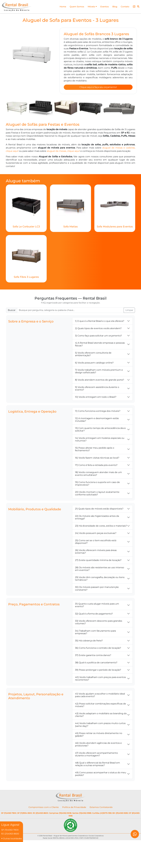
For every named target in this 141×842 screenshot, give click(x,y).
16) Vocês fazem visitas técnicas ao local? (97, 458)
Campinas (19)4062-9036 (60, 814)
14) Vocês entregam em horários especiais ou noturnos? (99, 440)
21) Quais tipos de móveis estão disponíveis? (99, 509)
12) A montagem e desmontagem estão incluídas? (97, 420)
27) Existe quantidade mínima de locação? (98, 561)
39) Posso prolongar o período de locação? (98, 670)
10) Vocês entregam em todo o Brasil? (95, 397)
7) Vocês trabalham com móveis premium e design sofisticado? (99, 371)
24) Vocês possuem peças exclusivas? (95, 534)
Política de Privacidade (74, 808)
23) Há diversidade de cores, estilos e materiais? (101, 526)
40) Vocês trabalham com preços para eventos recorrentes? (100, 679)
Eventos (103, 6)
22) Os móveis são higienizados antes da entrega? (97, 518)
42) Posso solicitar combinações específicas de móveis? (100, 705)
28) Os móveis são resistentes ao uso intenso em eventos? (99, 569)
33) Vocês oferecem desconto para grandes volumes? (98, 622)
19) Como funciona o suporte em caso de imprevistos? (97, 484)
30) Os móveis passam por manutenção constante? (97, 589)
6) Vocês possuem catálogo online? (94, 363)
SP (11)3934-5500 (24, 814)
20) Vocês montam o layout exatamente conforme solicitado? (97, 494)
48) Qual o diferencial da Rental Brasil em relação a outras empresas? (97, 764)
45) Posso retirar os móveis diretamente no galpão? (98, 735)
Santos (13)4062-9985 (81, 814)
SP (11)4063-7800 (8, 814)
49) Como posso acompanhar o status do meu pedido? (100, 774)
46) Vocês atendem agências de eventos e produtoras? (98, 745)
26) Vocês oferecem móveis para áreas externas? (96, 552)
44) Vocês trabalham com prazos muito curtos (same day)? (100, 725)
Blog (113, 6)
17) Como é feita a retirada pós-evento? (96, 465)
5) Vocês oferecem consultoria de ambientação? (93, 354)
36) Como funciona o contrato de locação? (98, 648)
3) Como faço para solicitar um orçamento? (98, 336)
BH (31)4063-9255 (120, 814)
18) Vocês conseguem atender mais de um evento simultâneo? (98, 474)
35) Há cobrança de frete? (89, 641)
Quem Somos (74, 6)
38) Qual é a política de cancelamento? (96, 663)
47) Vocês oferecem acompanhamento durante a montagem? (96, 755)
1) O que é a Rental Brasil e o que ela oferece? (99, 321)
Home (59, 6)
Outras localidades (12, 838)
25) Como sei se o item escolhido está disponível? (95, 542)
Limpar (129, 311)
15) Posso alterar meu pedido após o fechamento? (94, 449)
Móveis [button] (90, 6)
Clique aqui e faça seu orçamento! (98, 87)
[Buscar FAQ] (70, 311)
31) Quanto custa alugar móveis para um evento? (97, 605)
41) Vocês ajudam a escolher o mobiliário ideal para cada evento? (100, 695)
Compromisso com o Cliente (44, 808)
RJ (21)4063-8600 (40, 814)
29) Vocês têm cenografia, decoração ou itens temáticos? (99, 579)
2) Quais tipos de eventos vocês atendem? (98, 329)
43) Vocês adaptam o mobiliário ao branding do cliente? (101, 715)
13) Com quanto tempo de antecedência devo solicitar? (100, 430)
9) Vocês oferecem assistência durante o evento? (97, 389)
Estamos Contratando (101, 808)
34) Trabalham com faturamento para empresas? (95, 632)
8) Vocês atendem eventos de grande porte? (99, 380)
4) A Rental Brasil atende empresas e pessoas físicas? (100, 345)
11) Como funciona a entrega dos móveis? (97, 412)
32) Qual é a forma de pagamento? (94, 614)
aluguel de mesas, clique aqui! (63, 151)
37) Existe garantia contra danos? (93, 656)
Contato (124, 6)
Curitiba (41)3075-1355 (102, 814)
